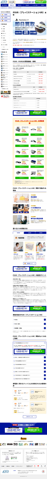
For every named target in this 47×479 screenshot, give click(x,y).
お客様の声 (27, 5)
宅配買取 (4, 20)
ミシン (3, 47)
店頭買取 (4, 17)
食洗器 (3, 37)
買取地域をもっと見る (5, 88)
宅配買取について (28, 263)
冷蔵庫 (3, 26)
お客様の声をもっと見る (29, 416)
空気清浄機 (3, 40)
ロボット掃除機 (4, 44)
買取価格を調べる (22, 134)
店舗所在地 (8, 466)
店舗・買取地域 (4, 5)
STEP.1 (15, 252)
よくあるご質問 (35, 5)
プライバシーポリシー (20, 466)
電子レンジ (3, 33)
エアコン (3, 35)
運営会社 (42, 5)
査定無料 (21, 50)
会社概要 (3, 466)
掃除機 (3, 31)
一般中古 (24, 140)
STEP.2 (26, 252)
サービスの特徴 (33, 205)
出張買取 (4, 14)
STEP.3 (37, 252)
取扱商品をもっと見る (5, 49)
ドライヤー (3, 42)
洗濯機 (3, 28)
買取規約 (13, 466)
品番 (15, 399)
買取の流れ (19, 5)
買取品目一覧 (12, 5)
